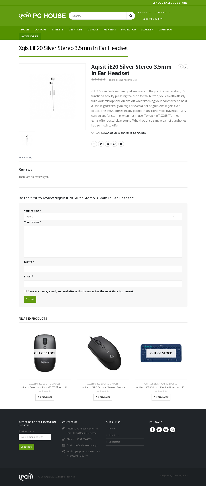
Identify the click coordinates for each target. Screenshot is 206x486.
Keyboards (162, 384)
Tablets (57, 29)
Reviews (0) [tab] (25, 157)
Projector (128, 29)
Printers (109, 29)
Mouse (56, 384)
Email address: (35, 435)
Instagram (172, 429)
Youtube (166, 429)
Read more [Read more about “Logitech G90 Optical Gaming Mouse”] (104, 397)
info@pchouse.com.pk (86, 445)
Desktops (75, 29)
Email (121, 144)
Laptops (40, 29)
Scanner (147, 29)
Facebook (94, 144)
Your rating (32, 211)
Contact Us (162, 12)
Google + (114, 144)
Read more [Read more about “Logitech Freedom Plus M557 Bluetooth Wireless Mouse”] (46, 397)
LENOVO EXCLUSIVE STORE (170, 2)
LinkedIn (108, 144)
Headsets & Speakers (133, 132)
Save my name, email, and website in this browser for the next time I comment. (81, 291)
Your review (33, 222)
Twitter (101, 144)
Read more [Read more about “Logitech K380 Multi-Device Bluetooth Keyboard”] (162, 397)
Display (92, 29)
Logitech (165, 29)
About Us (144, 12)
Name (29, 261)
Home (25, 29)
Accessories (29, 36)
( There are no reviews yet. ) (123, 79)
